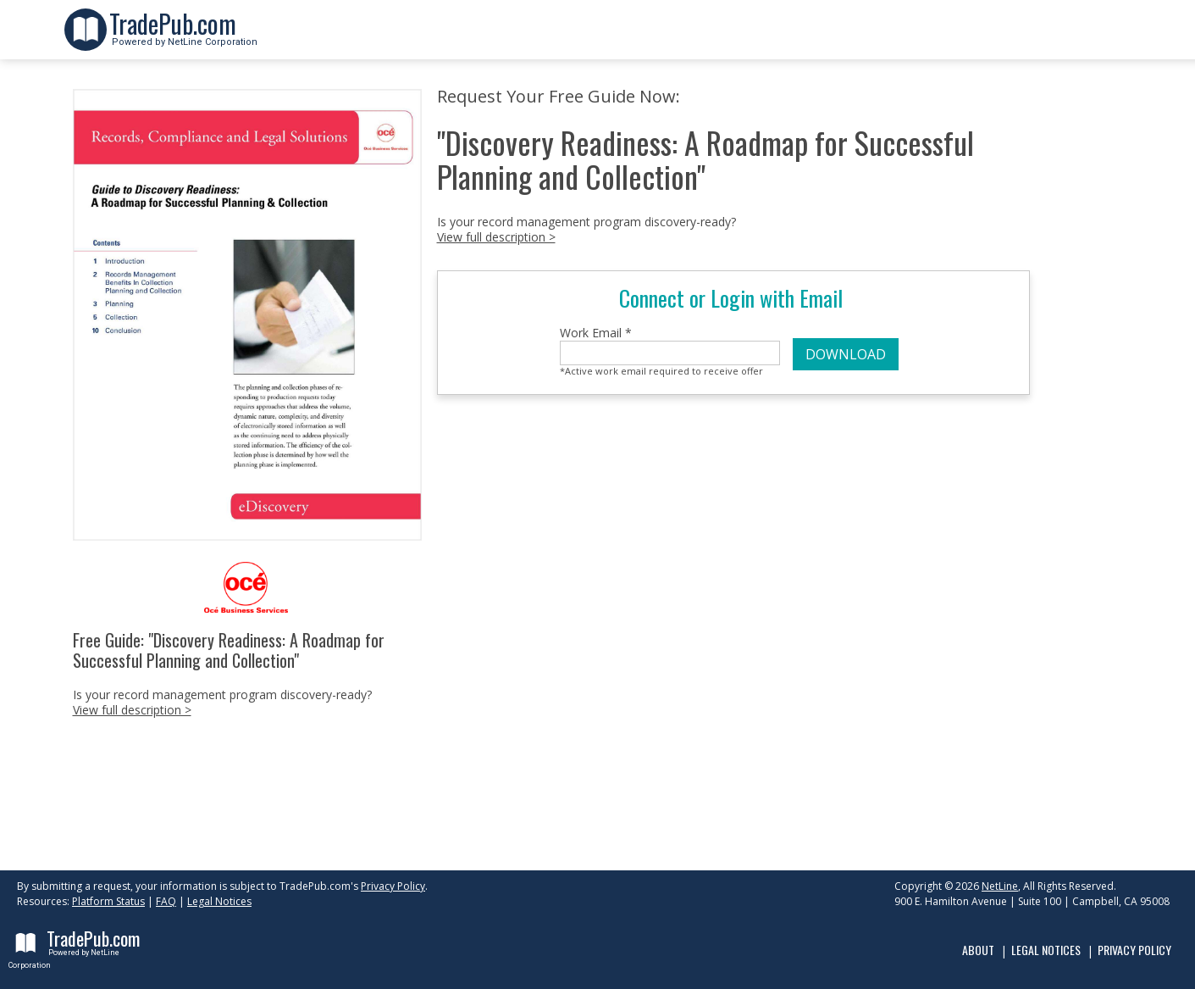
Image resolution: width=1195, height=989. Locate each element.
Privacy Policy (393, 886)
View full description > (132, 710)
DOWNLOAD (845, 354)
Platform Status (108, 901)
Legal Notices (219, 901)
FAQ (166, 901)
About (978, 949)
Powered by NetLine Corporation (183, 36)
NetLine (1000, 886)
